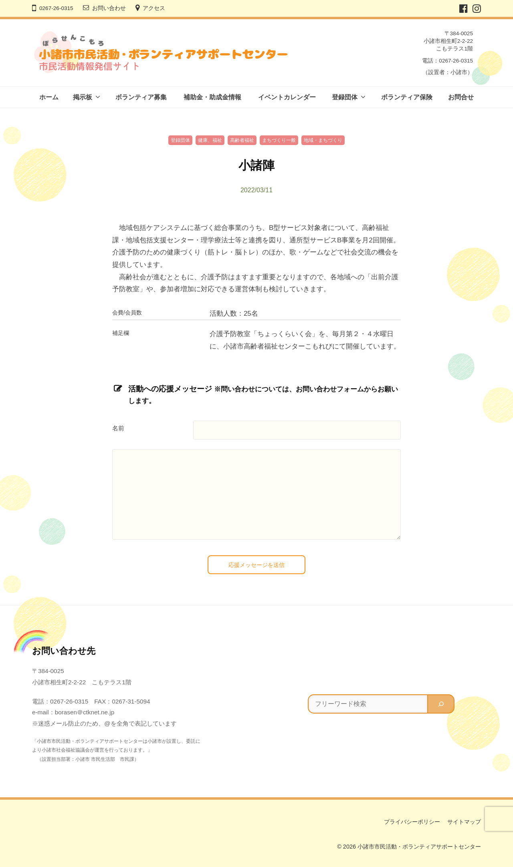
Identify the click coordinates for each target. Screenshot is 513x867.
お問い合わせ (109, 8)
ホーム (49, 97)
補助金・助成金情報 (212, 97)
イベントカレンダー (287, 97)
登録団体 (344, 97)
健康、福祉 (210, 140)
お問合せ (461, 97)
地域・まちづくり (323, 140)
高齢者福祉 (242, 140)
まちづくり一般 (279, 140)
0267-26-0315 (56, 8)
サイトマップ (464, 822)
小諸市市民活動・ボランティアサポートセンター (419, 846)
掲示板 (82, 97)
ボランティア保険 (406, 97)
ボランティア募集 (141, 97)
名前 (118, 428)
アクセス (154, 8)
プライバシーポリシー (412, 822)
